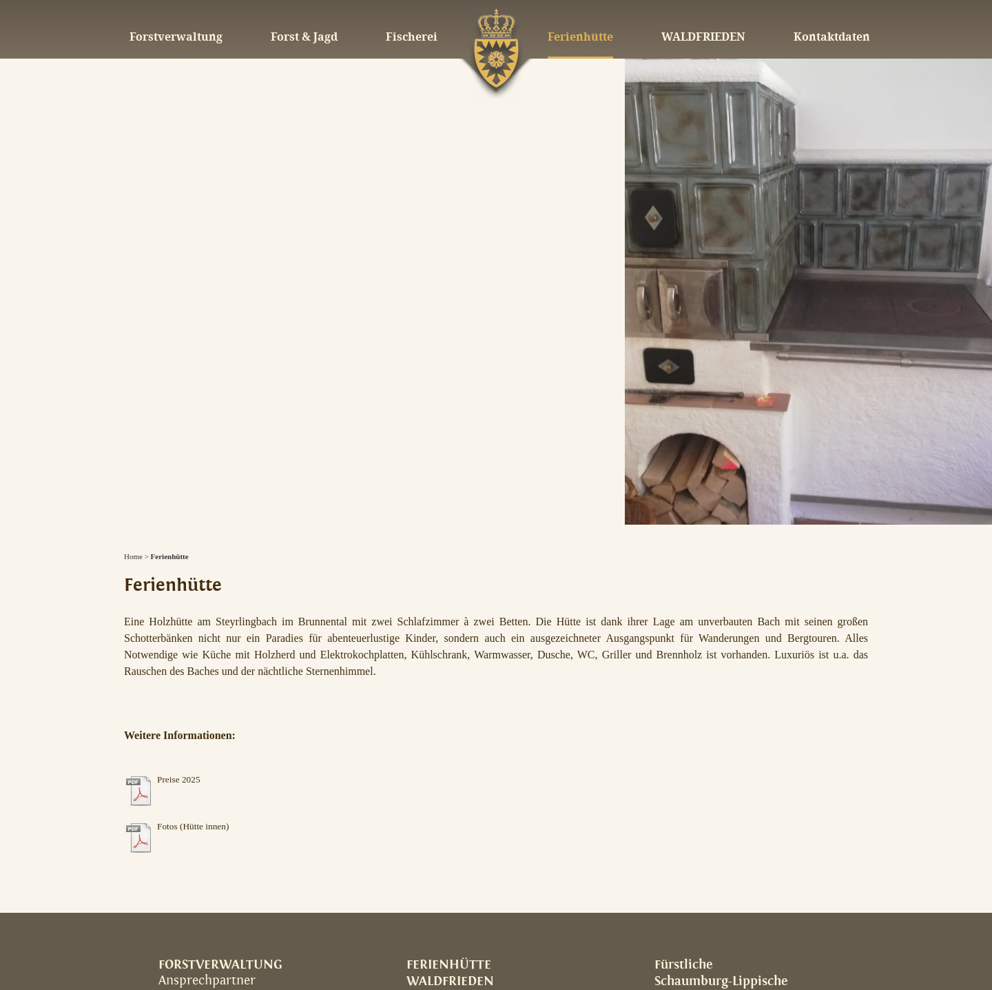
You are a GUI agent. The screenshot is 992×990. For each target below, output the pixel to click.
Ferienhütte (170, 556)
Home (133, 556)
